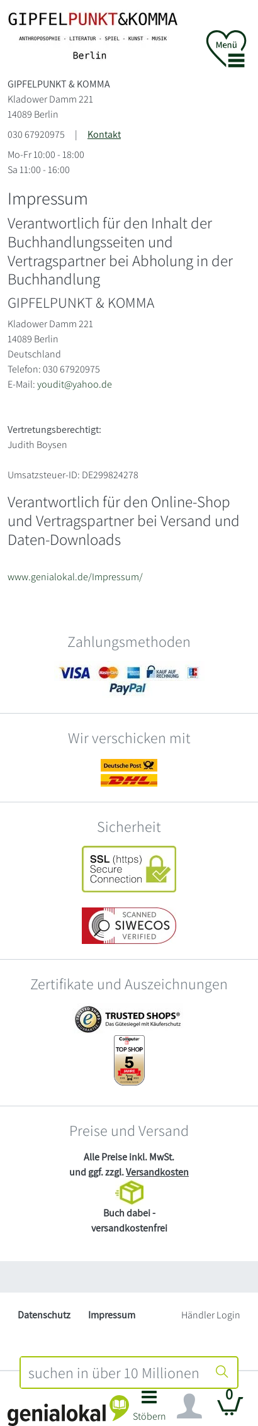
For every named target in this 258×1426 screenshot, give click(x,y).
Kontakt (104, 134)
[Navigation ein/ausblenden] (189, 1406)
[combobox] (114, 1372)
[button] (149, 1409)
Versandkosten (157, 1172)
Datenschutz (44, 1315)
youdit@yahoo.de (74, 384)
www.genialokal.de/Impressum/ (75, 576)
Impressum (111, 1315)
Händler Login (210, 1315)
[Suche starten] (222, 1372)
